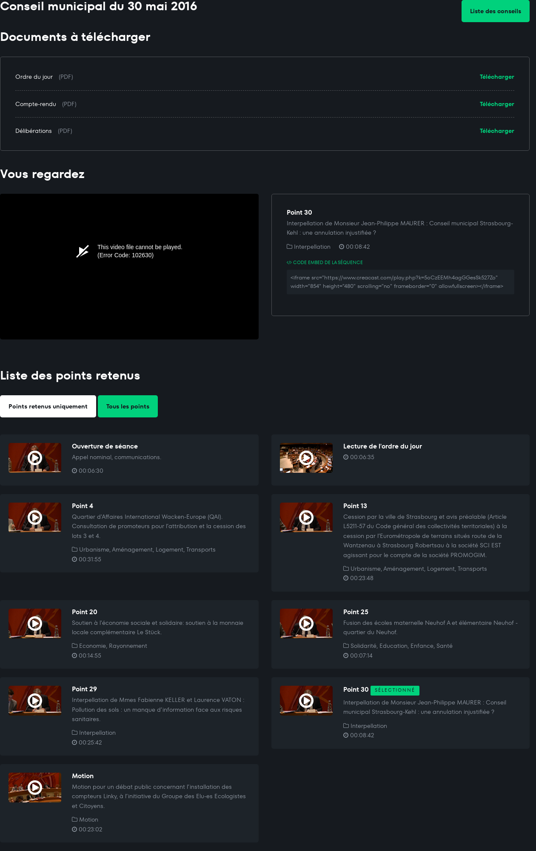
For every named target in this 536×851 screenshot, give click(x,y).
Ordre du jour (34, 76)
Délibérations (33, 130)
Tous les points (127, 406)
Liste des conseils (495, 11)
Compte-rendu (35, 104)
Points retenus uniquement (48, 406)
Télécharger (497, 76)
